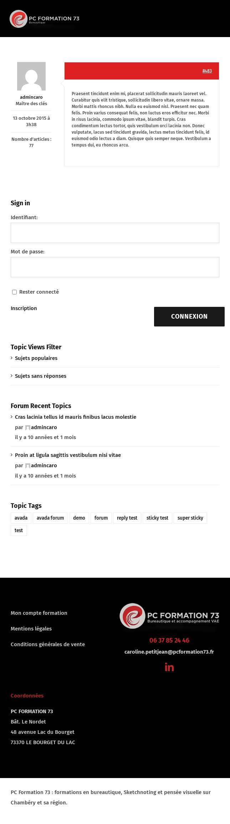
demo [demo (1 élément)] (79, 518)
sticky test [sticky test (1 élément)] (157, 518)
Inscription (24, 308)
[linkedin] (169, 667)
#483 (207, 70)
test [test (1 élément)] (19, 530)
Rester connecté (39, 292)
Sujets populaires (36, 358)
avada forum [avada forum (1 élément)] (50, 518)
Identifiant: (24, 217)
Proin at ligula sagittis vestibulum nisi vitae (68, 455)
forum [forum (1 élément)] (101, 518)
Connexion (189, 316)
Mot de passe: (28, 251)
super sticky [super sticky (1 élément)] (190, 518)
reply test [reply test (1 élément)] (127, 518)
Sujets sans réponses (40, 376)
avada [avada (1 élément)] (21, 518)
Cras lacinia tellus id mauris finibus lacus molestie (75, 417)
